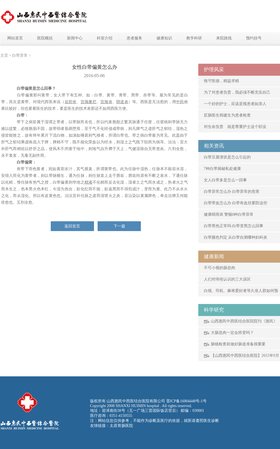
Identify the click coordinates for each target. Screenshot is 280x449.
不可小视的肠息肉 (219, 268)
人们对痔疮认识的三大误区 (227, 279)
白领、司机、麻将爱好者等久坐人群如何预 (241, 291)
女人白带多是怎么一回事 (225, 180)
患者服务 (134, 38)
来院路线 (224, 38)
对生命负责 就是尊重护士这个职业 (235, 127)
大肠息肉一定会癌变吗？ (232, 333)
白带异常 (20, 55)
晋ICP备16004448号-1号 (186, 401)
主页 (4, 55)
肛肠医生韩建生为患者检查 (227, 115)
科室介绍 (104, 38)
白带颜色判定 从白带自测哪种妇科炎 (235, 237)
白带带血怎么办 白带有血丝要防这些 (235, 203)
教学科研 (194, 38)
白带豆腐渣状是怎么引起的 (227, 157)
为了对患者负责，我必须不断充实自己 (237, 92)
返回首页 (72, 226)
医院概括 (45, 38)
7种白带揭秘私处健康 (222, 169)
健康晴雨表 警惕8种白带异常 (229, 214)
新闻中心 (75, 38)
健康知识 (164, 38)
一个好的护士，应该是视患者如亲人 (235, 104)
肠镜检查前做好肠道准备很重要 (238, 344)
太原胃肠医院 (121, 426)
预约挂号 (254, 38)
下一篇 (119, 226)
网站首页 (15, 38)
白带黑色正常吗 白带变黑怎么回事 (234, 226)
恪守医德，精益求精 (221, 81)
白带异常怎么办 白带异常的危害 (232, 191)
